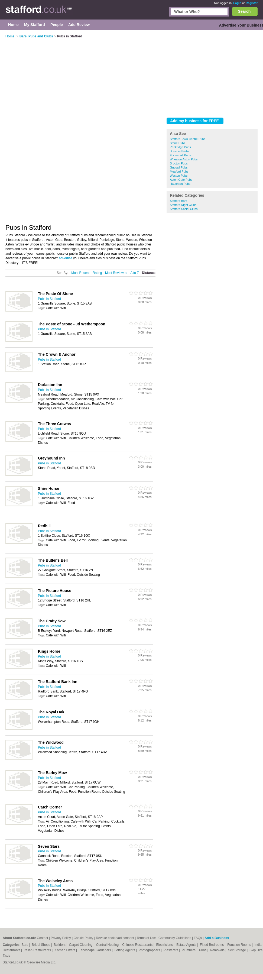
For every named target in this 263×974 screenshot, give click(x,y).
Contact (42, 938)
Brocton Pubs (179, 163)
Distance (148, 273)
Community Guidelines (174, 938)
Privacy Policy (61, 938)
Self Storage (237, 950)
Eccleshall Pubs (180, 155)
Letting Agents (125, 950)
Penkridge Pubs (180, 147)
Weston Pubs (178, 175)
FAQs (198, 938)
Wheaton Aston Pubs (184, 159)
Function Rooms (239, 945)
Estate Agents (186, 945)
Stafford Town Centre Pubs (187, 139)
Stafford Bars (178, 200)
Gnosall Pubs (178, 167)
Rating (97, 273)
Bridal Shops (41, 945)
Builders (60, 945)
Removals (217, 950)
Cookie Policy (83, 938)
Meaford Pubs (179, 171)
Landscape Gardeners (95, 950)
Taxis (6, 955)
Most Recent (80, 273)
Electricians (165, 945)
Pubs (203, 950)
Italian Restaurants (38, 950)
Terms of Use (146, 938)
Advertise (65, 258)
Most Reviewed (116, 273)
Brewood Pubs (179, 151)
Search (244, 11)
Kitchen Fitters (65, 950)
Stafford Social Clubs (184, 209)
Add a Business (216, 938)
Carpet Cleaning (81, 945)
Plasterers (171, 950)
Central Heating (108, 945)
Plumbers (189, 950)
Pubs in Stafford (49, 299)
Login (237, 3)
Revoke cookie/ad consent (115, 938)
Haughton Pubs (180, 183)
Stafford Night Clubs (183, 204)
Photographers (150, 950)
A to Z (134, 273)
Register (252, 3)
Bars (25, 945)
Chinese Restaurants (137, 945)
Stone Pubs (177, 143)
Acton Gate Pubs (181, 179)
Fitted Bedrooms (212, 945)
